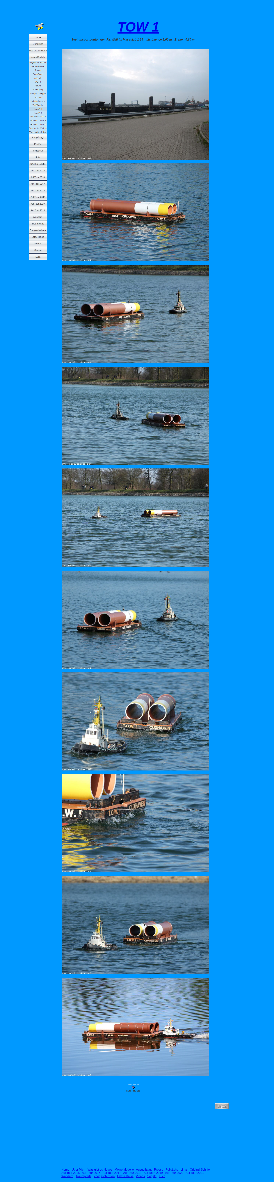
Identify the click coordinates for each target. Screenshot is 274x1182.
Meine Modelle (124, 1169)
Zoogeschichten (104, 1176)
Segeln (151, 1176)
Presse (158, 1169)
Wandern (67, 1176)
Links (184, 1169)
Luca (162, 1176)
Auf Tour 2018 (132, 1172)
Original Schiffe (200, 1169)
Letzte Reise (125, 1176)
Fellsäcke (172, 1169)
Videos (140, 1176)
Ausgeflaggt (144, 1169)
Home (65, 1169)
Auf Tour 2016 (91, 1172)
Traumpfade (83, 1176)
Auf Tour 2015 (70, 1172)
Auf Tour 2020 (174, 1172)
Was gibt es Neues (100, 1169)
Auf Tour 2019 (153, 1172)
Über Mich (78, 1169)
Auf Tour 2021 (195, 1172)
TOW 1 (138, 27)
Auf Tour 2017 (112, 1172)
